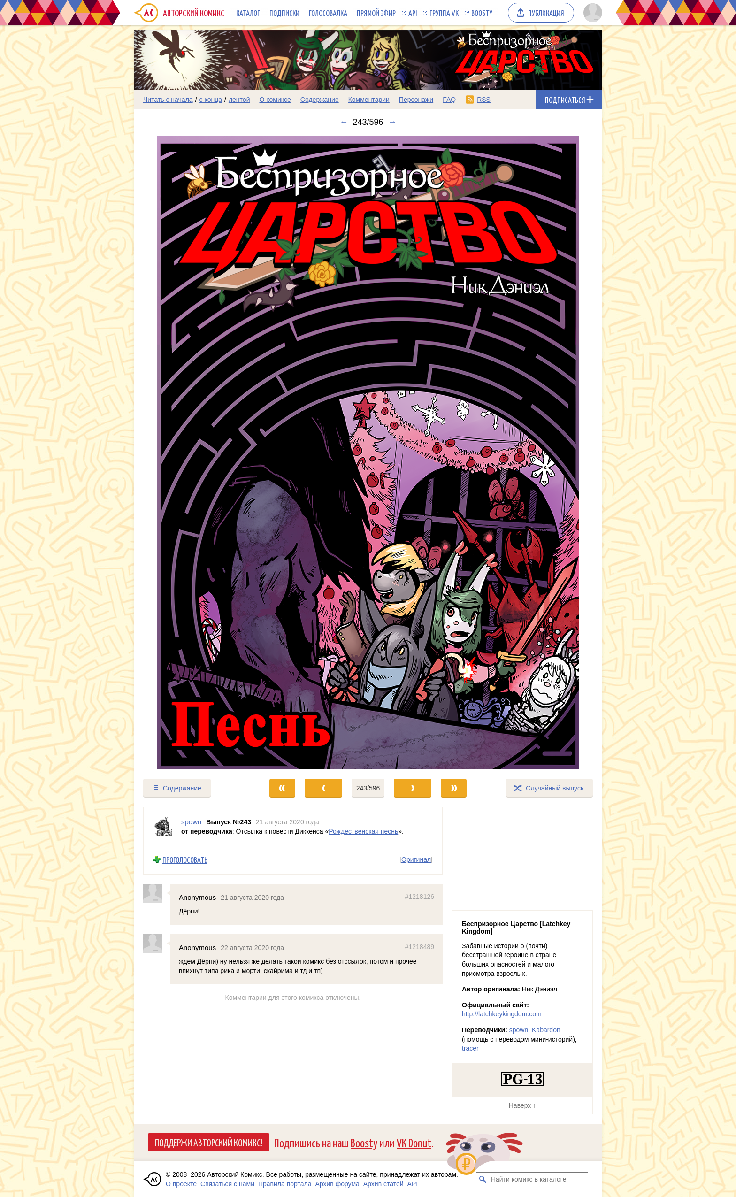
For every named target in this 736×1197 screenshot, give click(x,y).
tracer (470, 1048)
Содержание (319, 99)
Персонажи (416, 99)
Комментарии (369, 99)
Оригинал (416, 859)
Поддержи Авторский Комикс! (208, 1142)
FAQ (449, 99)
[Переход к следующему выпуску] (368, 452)
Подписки (284, 13)
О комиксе (275, 99)
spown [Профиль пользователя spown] (191, 822)
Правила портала (285, 1184)
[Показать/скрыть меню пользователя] (591, 12)
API (412, 13)
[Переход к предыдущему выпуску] (192, 452)
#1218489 (419, 947)
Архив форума (337, 1184)
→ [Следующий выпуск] (392, 122)
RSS (484, 99)
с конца (210, 99)
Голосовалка (328, 13)
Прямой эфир (376, 13)
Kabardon (546, 1030)
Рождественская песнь (363, 831)
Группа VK (444, 13)
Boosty (481, 13)
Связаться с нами (227, 1184)
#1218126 (419, 896)
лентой (239, 99)
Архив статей (383, 1184)
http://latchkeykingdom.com (502, 1014)
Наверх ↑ (522, 1105)
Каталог (248, 13)
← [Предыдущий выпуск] (343, 122)
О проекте (181, 1184)
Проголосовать (184, 860)
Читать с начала (168, 99)
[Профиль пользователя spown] (162, 826)
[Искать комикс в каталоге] (483, 1179)
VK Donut (414, 1142)
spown (518, 1030)
